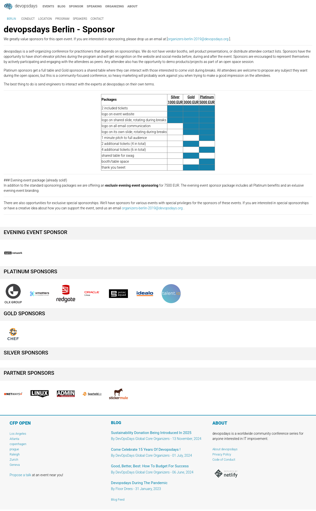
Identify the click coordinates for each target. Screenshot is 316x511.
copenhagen (18, 444)
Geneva (15, 465)
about (132, 6)
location (45, 18)
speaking (94, 6)
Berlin (11, 18)
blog (62, 6)
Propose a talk (20, 475)
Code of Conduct (223, 459)
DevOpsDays (20, 6)
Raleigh (15, 454)
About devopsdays (225, 449)
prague (14, 449)
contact (97, 18)
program (62, 18)
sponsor (76, 6)
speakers (80, 18)
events (48, 6)
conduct (28, 18)
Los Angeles (18, 433)
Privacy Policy (221, 454)
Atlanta (14, 439)
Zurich (14, 459)
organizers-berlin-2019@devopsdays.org (198, 39)
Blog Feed (117, 499)
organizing (114, 6)
